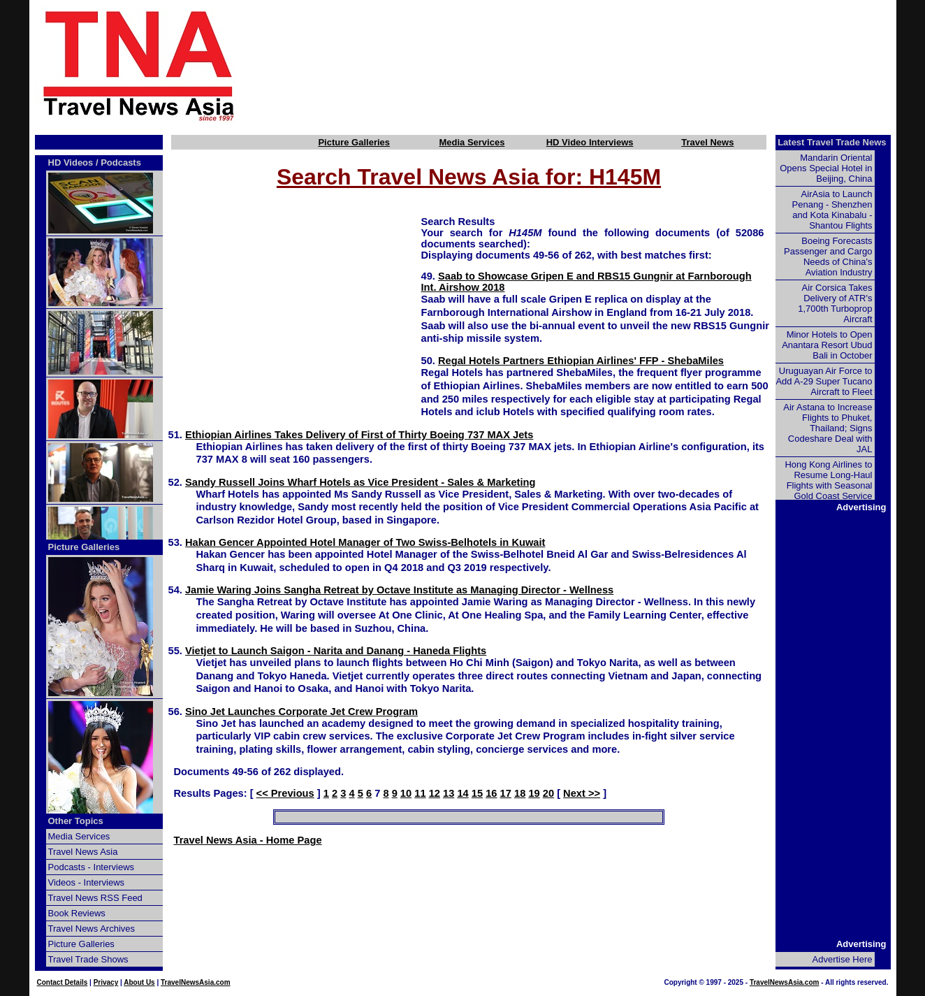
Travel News (707, 142)
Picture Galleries (354, 142)
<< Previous (285, 793)
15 (477, 793)
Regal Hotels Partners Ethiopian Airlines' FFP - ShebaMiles (581, 360)
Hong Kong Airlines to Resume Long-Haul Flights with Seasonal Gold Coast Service (828, 480)
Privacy (106, 982)
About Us (139, 982)
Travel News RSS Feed (95, 898)
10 (405, 793)
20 (548, 793)
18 (519, 793)
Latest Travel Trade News (832, 142)
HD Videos (71, 162)
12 (434, 793)
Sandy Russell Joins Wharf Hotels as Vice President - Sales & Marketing (360, 482)
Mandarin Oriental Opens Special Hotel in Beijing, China (826, 168)
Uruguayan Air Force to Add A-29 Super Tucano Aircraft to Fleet (823, 381)
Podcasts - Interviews (91, 867)
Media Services (471, 142)
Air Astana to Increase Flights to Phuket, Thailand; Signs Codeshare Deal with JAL (827, 428)
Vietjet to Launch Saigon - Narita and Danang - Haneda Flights (335, 650)
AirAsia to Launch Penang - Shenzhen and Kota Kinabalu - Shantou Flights (832, 210)
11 (419, 793)
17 (505, 793)
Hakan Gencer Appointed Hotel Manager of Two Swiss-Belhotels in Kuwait (365, 542)
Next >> (581, 793)
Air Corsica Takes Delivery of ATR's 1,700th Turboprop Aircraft (835, 303)
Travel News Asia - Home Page (248, 840)
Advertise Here (843, 959)
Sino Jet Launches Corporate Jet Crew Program (301, 711)
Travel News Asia (83, 851)
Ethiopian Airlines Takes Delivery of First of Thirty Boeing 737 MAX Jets (359, 434)
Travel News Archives (92, 928)
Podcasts (121, 162)
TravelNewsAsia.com (196, 982)
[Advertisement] (589, 65)
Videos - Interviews (86, 882)
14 (462, 793)
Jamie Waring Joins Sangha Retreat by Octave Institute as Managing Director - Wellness (399, 590)
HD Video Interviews (590, 142)
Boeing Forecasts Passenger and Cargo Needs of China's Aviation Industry (828, 256)
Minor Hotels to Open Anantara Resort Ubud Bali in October (827, 345)
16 (491, 793)
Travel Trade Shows (88, 959)
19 (533, 793)
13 (448, 793)
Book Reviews (76, 913)
